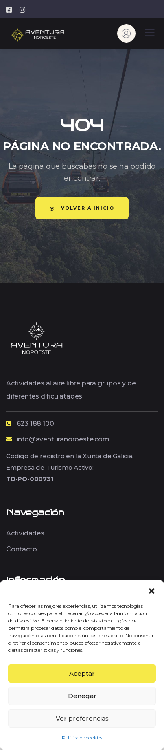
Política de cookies (82, 737)
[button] (152, 590)
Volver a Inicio (82, 208)
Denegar (82, 696)
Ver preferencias (82, 718)
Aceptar (82, 673)
